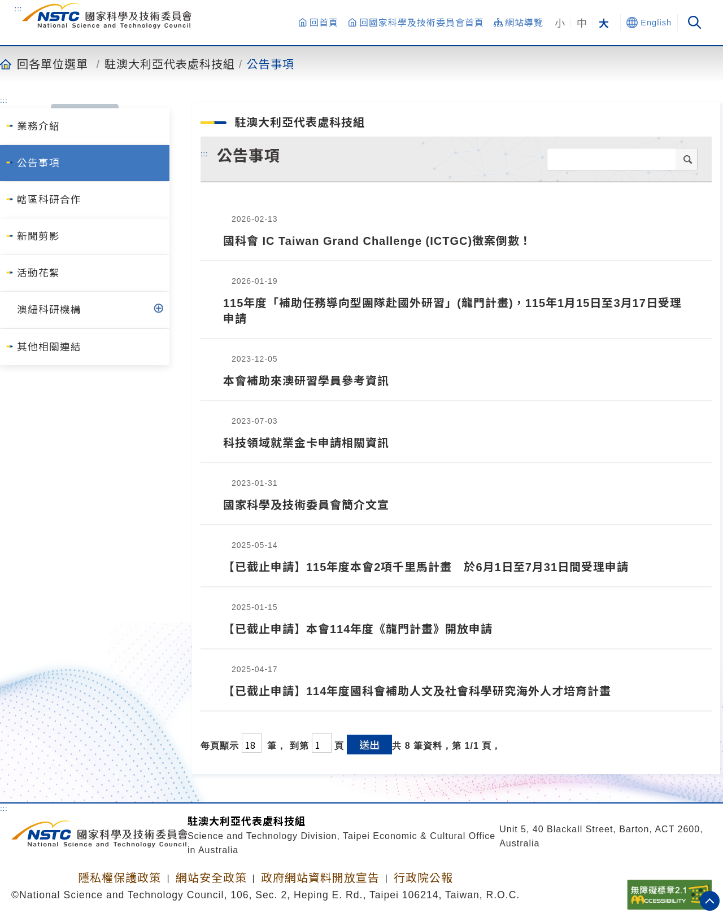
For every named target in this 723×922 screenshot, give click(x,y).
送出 (369, 744)
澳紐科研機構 (49, 309)
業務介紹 (38, 126)
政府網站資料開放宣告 (320, 878)
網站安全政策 (211, 878)
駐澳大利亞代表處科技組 (169, 63)
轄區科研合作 (49, 199)
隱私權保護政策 (119, 878)
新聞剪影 (38, 236)
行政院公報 (423, 878)
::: (19, 8)
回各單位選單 (52, 63)
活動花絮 (38, 273)
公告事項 (270, 63)
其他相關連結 (49, 347)
